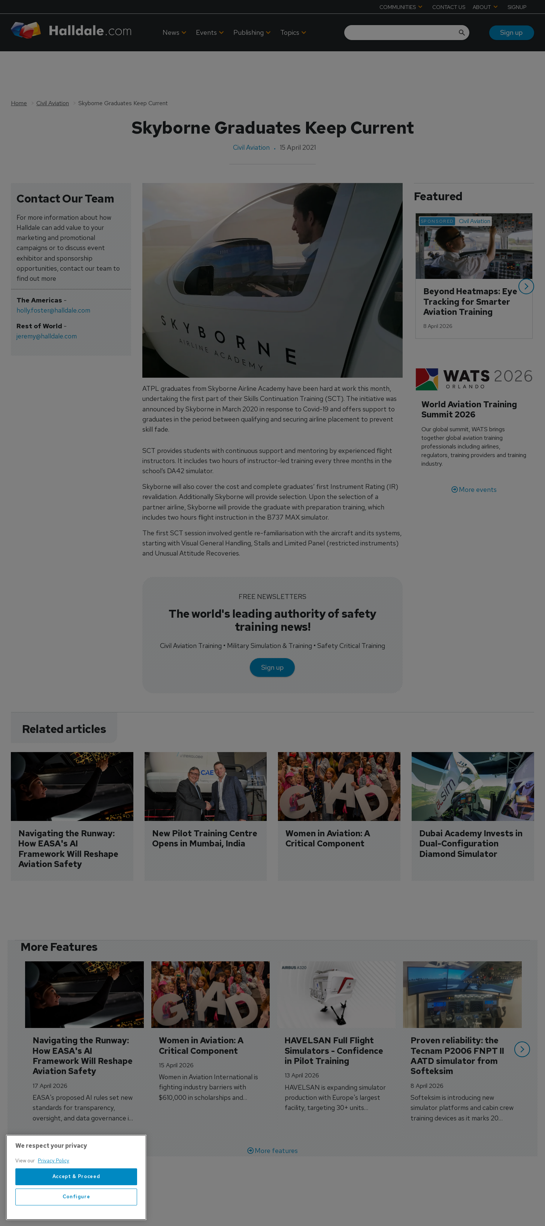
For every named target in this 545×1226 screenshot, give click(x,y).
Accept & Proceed (76, 1193)
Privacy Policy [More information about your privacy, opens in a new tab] (53, 1177)
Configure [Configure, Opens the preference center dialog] (76, 1213)
